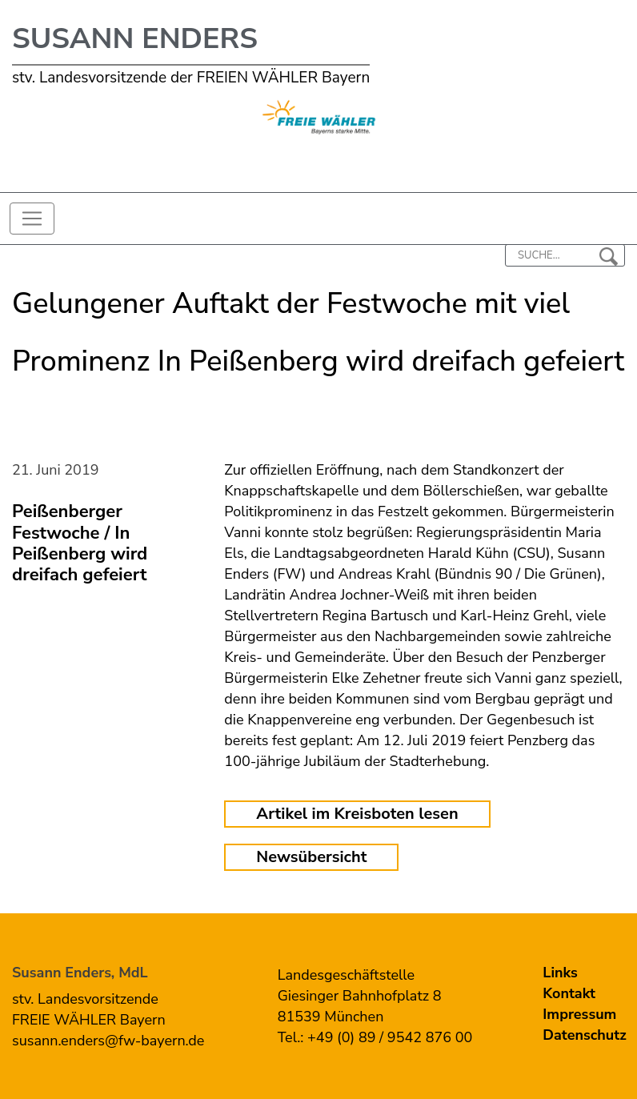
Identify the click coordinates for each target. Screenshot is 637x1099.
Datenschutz (584, 1035)
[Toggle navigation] (32, 219)
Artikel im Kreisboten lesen (357, 813)
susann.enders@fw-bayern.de (108, 1040)
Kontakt (569, 993)
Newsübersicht (311, 857)
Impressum (579, 1014)
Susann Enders (135, 38)
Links (560, 972)
